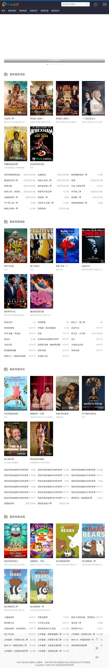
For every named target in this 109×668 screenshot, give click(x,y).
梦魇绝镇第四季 (11, 164)
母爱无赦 (20, 186)
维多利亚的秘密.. (37, 459)
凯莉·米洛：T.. (62, 266)
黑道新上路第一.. (37, 118)
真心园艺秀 (9, 459)
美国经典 (53, 208)
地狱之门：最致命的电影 (20, 356)
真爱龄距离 (20, 503)
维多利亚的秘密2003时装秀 (20, 486)
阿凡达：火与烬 (87, 333)
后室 (53, 333)
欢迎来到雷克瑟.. (37, 164)
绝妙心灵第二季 (53, 180)
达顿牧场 (53, 174)
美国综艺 (34, 11)
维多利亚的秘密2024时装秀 (20, 469)
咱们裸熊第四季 (63, 561)
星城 (87, 180)
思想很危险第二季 (87, 203)
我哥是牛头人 (87, 628)
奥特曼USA (20, 623)
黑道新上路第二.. (63, 118)
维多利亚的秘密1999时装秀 (87, 469)
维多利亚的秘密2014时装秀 (87, 475)
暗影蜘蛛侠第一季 (87, 174)
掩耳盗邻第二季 (53, 186)
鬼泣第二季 (87, 623)
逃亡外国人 (35, 266)
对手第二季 (87, 191)
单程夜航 (53, 322)
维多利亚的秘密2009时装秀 (87, 486)
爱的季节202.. (10, 311)
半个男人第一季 (20, 203)
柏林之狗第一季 (20, 208)
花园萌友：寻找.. (37, 561)
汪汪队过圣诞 (53, 623)
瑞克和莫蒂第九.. (11, 561)
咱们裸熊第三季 (11, 606)
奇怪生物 (87, 350)
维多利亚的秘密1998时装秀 (53, 469)
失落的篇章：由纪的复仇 (20, 628)
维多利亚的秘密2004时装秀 (87, 481)
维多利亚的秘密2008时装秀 (20, 498)
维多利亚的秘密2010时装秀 (53, 492)
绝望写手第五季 (53, 191)
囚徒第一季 (53, 197)
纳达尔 (20, 339)
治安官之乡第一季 (53, 203)
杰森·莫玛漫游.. (63, 413)
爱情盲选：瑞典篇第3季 (87, 498)
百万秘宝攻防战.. (89, 413)
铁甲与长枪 (9, 266)
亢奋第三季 (9, 118)
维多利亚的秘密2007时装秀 (53, 498)
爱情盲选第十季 (53, 503)
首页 (3, 11)
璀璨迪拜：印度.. (37, 413)
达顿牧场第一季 (20, 197)
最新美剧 (12, 11)
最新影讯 (55, 11)
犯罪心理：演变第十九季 (20, 191)
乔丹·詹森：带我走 (20, 333)
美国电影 (23, 11)
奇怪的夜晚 (20, 328)
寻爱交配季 (53, 617)
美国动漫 (45, 11)
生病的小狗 (53, 356)
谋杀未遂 (53, 350)
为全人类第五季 (87, 186)
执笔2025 (20, 322)
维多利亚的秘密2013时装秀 (53, 486)
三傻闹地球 (20, 617)
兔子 (87, 339)
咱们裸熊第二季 (89, 561)
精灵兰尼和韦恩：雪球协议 (87, 617)
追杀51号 (86, 266)
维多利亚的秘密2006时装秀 (20, 492)
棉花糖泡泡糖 (20, 350)
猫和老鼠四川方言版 (53, 628)
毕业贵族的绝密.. (11, 413)
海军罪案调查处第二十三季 (20, 174)
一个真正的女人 (89, 118)
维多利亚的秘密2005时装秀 (53, 481)
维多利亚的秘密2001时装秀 (20, 475)
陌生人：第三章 (87, 322)
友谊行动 (87, 328)
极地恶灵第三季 (20, 180)
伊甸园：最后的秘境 (53, 328)
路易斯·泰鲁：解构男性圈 (53, 344)
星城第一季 (87, 197)
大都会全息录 (87, 344)
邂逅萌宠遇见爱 (37, 311)
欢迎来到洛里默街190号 (53, 339)
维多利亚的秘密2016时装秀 (20, 481)
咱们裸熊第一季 (37, 606)
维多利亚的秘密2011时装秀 (87, 492)
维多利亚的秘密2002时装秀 (53, 475)
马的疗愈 (20, 344)
